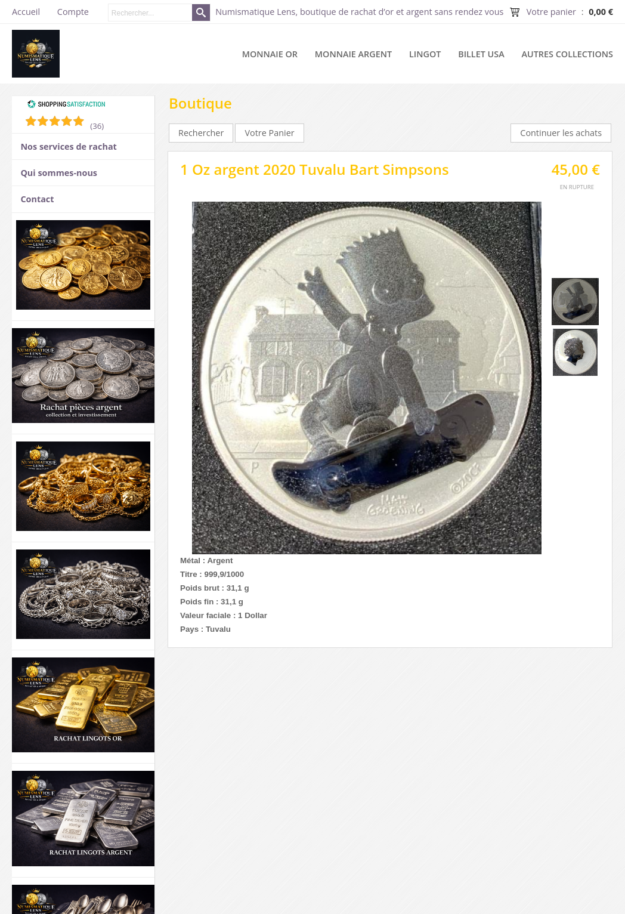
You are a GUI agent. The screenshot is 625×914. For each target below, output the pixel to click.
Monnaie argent (353, 54)
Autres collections (567, 54)
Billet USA (481, 54)
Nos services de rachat (68, 146)
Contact (37, 199)
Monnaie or (270, 54)
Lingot (425, 54)
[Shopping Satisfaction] (66, 105)
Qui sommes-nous (58, 172)
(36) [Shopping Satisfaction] (97, 126)
